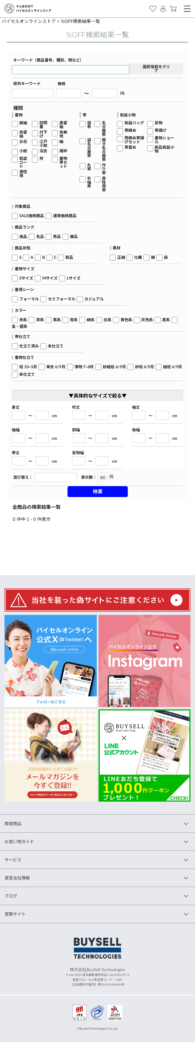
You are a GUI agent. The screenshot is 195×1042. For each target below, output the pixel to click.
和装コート (23, 162)
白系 (108, 320)
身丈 (16, 407)
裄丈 (76, 407)
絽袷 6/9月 (172, 367)
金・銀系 (19, 326)
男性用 (23, 174)
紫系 (57, 320)
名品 (40, 237)
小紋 (23, 151)
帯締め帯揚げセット (134, 140)
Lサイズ (73, 278)
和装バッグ (134, 123)
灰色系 (147, 320)
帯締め (130, 130)
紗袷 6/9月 (144, 367)
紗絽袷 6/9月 (114, 367)
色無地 (63, 134)
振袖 (23, 123)
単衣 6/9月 (55, 367)
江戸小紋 (43, 143)
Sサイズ (26, 278)
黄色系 (126, 320)
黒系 (166, 320)
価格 (61, 84)
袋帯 (89, 125)
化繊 (138, 257)
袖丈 (136, 407)
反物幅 (78, 453)
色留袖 (23, 134)
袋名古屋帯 (89, 148)
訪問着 (43, 125)
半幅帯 (89, 182)
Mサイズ (50, 278)
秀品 (57, 237)
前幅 (76, 430)
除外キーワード (27, 84)
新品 (69, 257)
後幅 (136, 430)
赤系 (23, 320)
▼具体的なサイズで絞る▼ (98, 395)
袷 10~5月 (28, 367)
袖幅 (16, 430)
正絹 (121, 257)
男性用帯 (104, 184)
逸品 (23, 237)
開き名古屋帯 (104, 150)
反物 (158, 123)
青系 (74, 320)
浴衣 (43, 151)
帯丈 (16, 453)
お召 (23, 142)
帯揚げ (160, 130)
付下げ (43, 134)
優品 (74, 237)
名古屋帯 (104, 129)
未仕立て (56, 346)
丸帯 (89, 167)
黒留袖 (63, 125)
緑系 (91, 320)
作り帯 (104, 169)
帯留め (130, 147)
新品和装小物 (164, 149)
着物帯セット (63, 162)
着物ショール (164, 140)
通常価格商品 (65, 216)
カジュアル (94, 299)
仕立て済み (29, 346)
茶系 (40, 320)
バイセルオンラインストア (29, 21)
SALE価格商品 (31, 216)
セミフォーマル (61, 299)
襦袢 (63, 151)
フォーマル (29, 299)
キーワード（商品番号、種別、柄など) (47, 60)
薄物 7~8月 (84, 367)
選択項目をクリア (156, 68)
